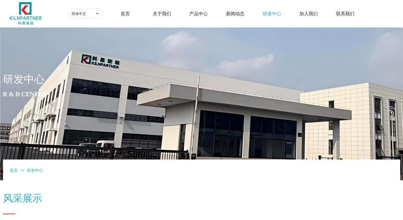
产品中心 (198, 13)
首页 (125, 13)
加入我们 (308, 13)
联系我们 (345, 13)
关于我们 (162, 13)
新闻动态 (235, 13)
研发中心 (272, 13)
